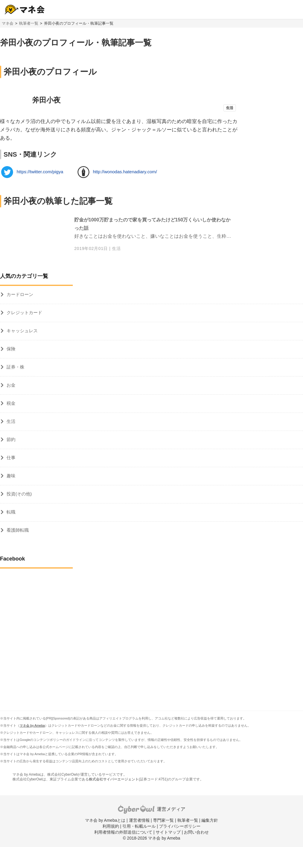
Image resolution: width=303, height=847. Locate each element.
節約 (11, 439)
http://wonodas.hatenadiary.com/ (125, 171)
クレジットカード (24, 312)
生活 (116, 248)
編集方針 (209, 820)
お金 (11, 385)
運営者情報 (139, 820)
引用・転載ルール (139, 826)
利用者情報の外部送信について (123, 832)
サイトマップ (168, 832)
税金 (11, 403)
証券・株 (15, 366)
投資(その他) (19, 493)
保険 (11, 348)
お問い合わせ (196, 832)
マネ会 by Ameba (32, 725)
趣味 (11, 475)
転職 (11, 511)
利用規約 (110, 826)
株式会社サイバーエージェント (114, 779)
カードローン (20, 294)
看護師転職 (18, 530)
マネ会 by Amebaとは (105, 820)
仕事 (11, 457)
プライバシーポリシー (180, 826)
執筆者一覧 (28, 23)
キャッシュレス (22, 330)
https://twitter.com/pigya (40, 171)
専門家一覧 (163, 820)
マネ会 (7, 23)
